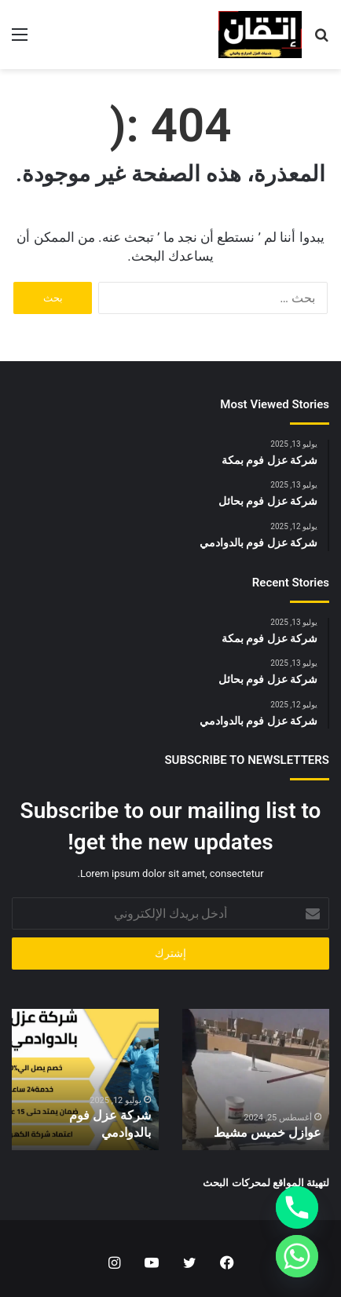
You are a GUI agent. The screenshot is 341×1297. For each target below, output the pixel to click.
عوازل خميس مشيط (267, 1132)
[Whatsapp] (297, 1256)
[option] (255, 1079)
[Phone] (297, 1207)
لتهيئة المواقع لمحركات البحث (266, 1183)
